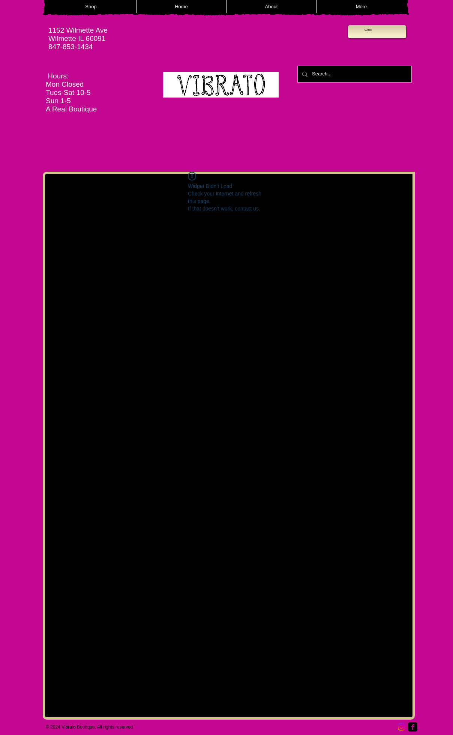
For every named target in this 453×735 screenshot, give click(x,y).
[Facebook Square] (412, 727)
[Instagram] (401, 727)
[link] (370, 30)
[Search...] (354, 74)
